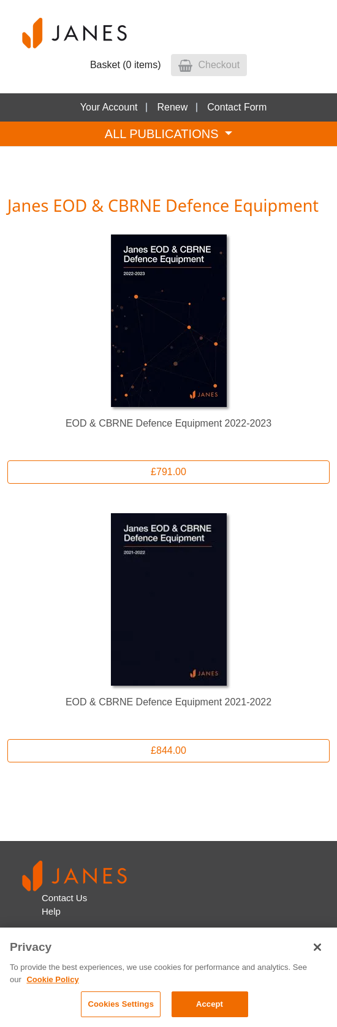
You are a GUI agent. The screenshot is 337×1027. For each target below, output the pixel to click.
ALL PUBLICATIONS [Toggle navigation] (163, 134)
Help (51, 911)
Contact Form (237, 107)
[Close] (317, 947)
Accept (209, 1004)
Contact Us (64, 898)
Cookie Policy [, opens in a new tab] (52, 979)
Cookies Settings (121, 1004)
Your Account (109, 107)
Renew (172, 107)
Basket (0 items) (125, 65)
